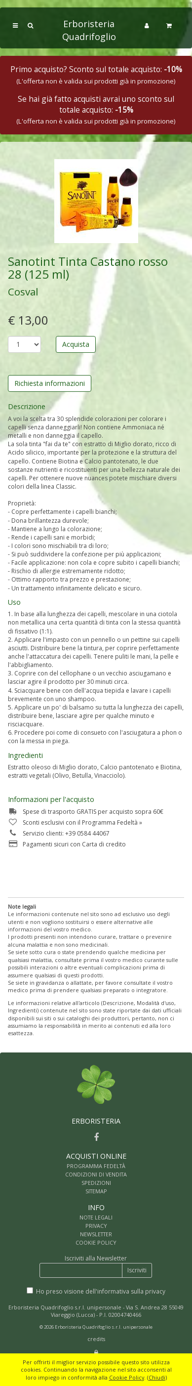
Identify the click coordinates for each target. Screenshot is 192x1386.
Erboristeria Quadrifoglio (89, 30)
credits (96, 1339)
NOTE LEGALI (96, 1217)
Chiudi (157, 1377)
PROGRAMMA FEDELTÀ (96, 1166)
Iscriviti (137, 1270)
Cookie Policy (126, 1377)
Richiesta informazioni (49, 383)
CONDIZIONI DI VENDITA (96, 1174)
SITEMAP (96, 1191)
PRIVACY (96, 1225)
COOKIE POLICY (96, 1242)
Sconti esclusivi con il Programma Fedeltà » (75, 822)
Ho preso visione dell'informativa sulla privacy (100, 1291)
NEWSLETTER (96, 1234)
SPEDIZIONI (96, 1182)
